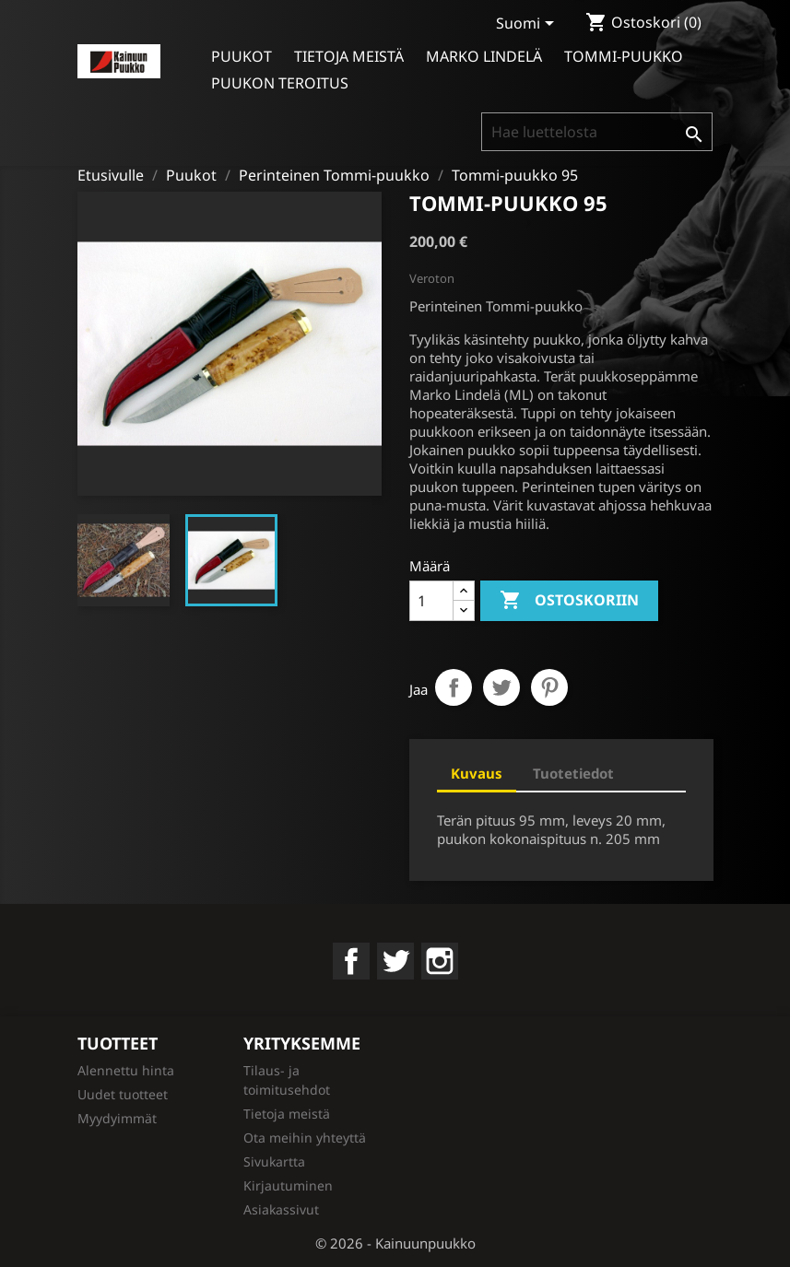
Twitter (395, 961)
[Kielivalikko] (528, 25)
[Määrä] (431, 601)
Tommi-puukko (623, 56)
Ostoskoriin (569, 601)
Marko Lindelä (484, 56)
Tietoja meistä (349, 56)
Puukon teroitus (279, 83)
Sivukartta (274, 1161)
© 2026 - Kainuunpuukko (395, 1243)
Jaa (453, 687)
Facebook (351, 961)
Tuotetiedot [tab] (573, 773)
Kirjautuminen (288, 1185)
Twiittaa (501, 687)
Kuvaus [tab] (476, 773)
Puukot (241, 56)
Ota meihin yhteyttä (304, 1137)
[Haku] (597, 131)
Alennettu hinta (125, 1070)
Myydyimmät (117, 1118)
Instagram (439, 961)
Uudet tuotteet (122, 1094)
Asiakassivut (281, 1209)
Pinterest (549, 687)
